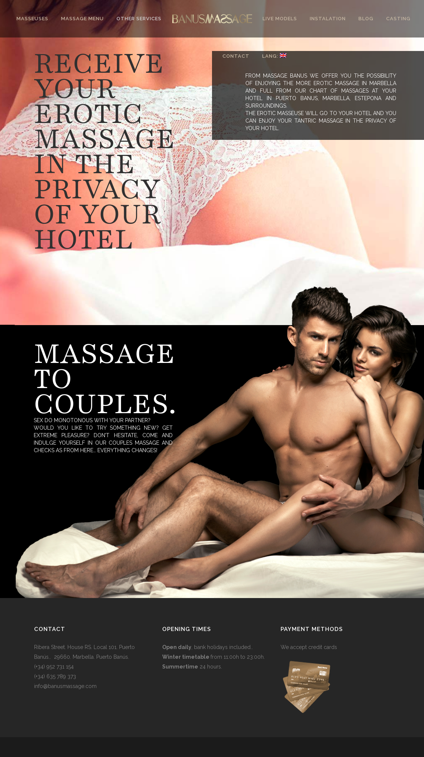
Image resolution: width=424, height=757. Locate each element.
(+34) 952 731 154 (54, 667)
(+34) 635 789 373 (55, 676)
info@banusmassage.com (65, 686)
